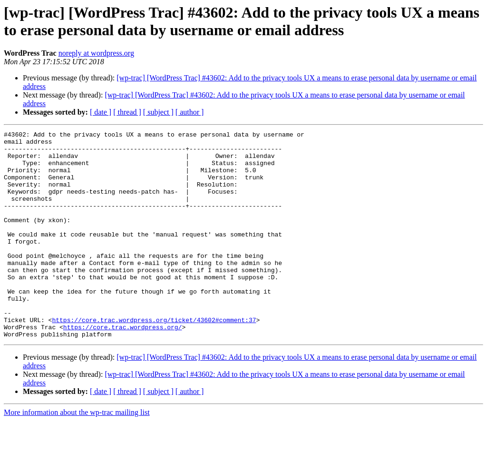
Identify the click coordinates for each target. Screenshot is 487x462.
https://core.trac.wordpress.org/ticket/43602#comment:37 (154, 358)
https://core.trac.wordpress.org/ (122, 367)
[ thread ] (127, 112)
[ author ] (189, 112)
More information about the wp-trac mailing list (77, 454)
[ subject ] (158, 112)
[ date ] (100, 112)
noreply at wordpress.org (96, 53)
